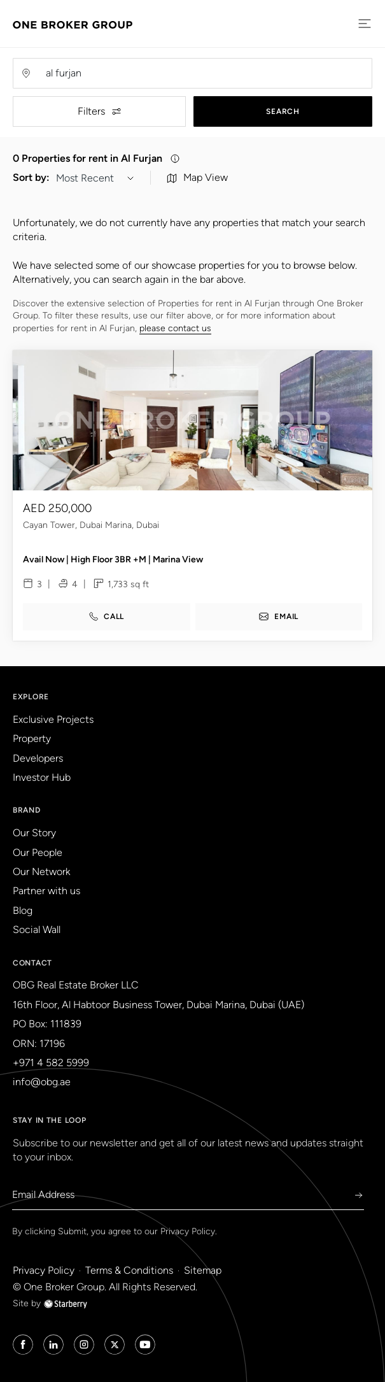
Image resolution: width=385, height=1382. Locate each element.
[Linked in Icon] (53, 1344)
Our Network (41, 872)
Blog (22, 910)
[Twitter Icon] (114, 1344)
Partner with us (46, 891)
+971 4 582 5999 (51, 1063)
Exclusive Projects (53, 719)
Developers (38, 758)
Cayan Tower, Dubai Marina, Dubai (91, 532)
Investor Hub (42, 777)
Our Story (34, 833)
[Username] (205, 73)
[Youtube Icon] (145, 1344)
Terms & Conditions (129, 1270)
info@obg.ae (42, 1082)
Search (282, 111)
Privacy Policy (187, 1231)
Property (32, 738)
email (278, 623)
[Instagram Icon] (84, 1344)
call (106, 623)
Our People (37, 852)
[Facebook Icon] (23, 1344)
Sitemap (202, 1270)
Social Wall (36, 929)
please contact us (175, 336)
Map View (197, 186)
